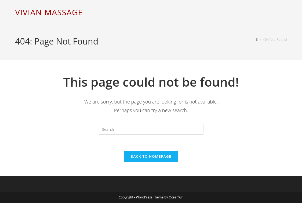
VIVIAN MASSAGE (49, 12)
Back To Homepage (151, 156)
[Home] (257, 39)
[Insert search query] (151, 129)
